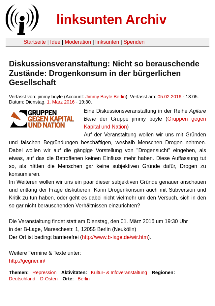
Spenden (133, 42)
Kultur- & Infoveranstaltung (119, 272)
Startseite (34, 42)
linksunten (107, 42)
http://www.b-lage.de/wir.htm (115, 237)
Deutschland (22, 278)
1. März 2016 (61, 102)
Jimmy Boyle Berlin (105, 96)
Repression (44, 272)
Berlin (83, 278)
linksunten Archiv (111, 19)
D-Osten (49, 278)
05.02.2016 (169, 96)
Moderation (78, 42)
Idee (55, 42)
